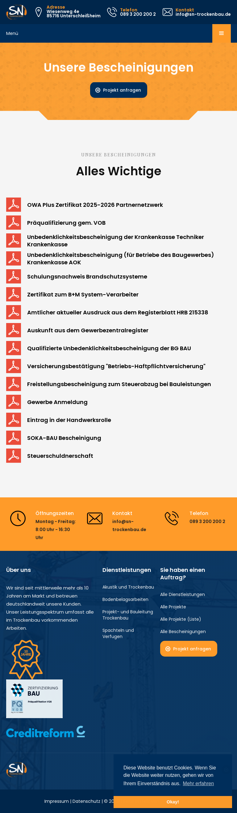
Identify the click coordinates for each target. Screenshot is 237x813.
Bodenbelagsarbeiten (125, 599)
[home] (16, 12)
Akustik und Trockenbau (128, 587)
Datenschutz (86, 801)
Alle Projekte (173, 607)
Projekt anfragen (122, 90)
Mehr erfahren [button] (198, 783)
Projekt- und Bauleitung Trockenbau (127, 615)
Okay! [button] (173, 801)
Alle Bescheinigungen (183, 631)
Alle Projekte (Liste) (180, 619)
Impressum (56, 801)
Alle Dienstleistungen (182, 594)
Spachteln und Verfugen (118, 633)
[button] (221, 33)
